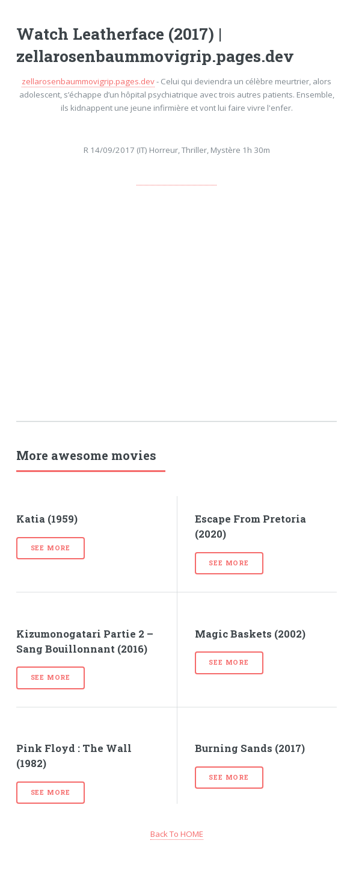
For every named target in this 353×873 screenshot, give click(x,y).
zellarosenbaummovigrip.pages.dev (88, 81)
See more (50, 548)
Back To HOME (176, 833)
